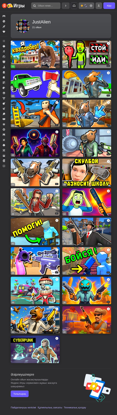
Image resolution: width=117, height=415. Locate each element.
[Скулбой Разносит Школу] (86, 172)
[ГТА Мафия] (86, 231)
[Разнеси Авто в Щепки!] (35, 84)
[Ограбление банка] (86, 143)
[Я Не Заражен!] (86, 54)
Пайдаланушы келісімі (23, 407)
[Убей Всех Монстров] (35, 261)
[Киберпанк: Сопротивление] (35, 349)
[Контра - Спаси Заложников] (35, 231)
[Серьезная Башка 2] (86, 290)
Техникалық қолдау (75, 407)
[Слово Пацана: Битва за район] (35, 202)
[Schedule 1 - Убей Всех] (86, 202)
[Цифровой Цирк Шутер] (35, 290)
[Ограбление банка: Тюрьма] (35, 172)
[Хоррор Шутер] (86, 261)
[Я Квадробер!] (35, 54)
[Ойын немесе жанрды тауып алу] (46, 6)
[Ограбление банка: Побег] (35, 320)
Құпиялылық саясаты (50, 407)
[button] (45, 5)
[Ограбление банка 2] (86, 113)
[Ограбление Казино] (86, 320)
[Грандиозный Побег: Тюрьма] (35, 113)
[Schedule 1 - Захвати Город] (35, 143)
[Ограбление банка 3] (86, 84)
